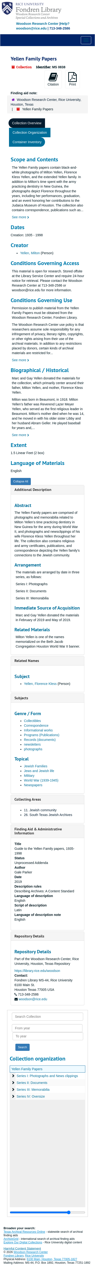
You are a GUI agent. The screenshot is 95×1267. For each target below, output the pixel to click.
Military (29, 775)
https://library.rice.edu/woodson (37, 971)
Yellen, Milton (30, 253)
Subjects (21, 698)
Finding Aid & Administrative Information (38, 831)
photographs (33, 749)
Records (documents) (40, 740)
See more (20, 217)
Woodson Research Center (37, 24)
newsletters (32, 744)
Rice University (34, 1255)
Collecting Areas (27, 799)
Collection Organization (30, 132)
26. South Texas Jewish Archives (48, 815)
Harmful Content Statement (22, 1248)
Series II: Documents (32, 1083)
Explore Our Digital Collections (23, 1242)
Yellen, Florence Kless (40, 684)
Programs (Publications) (41, 735)
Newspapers (33, 785)
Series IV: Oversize (31, 1096)
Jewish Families (35, 766)
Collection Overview (26, 123)
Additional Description (32, 489)
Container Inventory (27, 142)
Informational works (38, 730)
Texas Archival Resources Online (24, 1231)
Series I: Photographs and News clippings (47, 1076)
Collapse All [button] (20, 481)
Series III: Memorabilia (33, 1089)
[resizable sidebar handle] (47, 1212)
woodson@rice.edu (33, 999)
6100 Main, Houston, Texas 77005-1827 (52, 1259)
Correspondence (36, 725)
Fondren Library (13, 1255)
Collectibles (32, 721)
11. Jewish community (40, 810)
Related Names (26, 660)
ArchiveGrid (11, 1239)
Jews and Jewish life (39, 771)
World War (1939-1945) (41, 780)
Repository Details (29, 936)
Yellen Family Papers (26, 1069)
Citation (53, 79)
